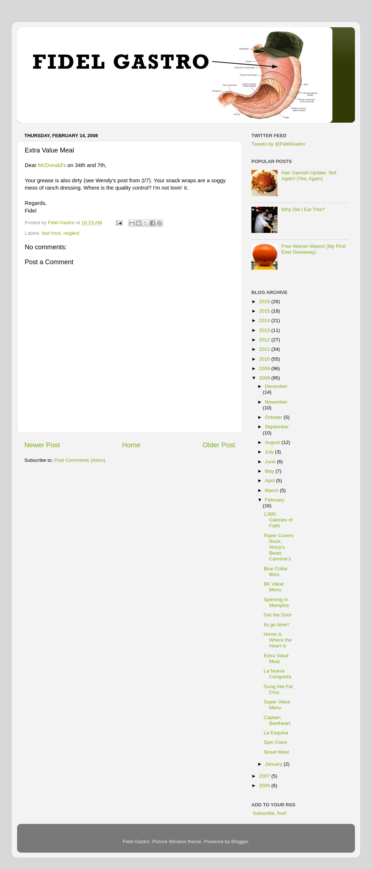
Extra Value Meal (276, 658)
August (273, 442)
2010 (265, 359)
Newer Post (42, 445)
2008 (265, 378)
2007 (265, 776)
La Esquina (276, 732)
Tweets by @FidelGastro (278, 144)
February (274, 500)
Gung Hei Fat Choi (278, 689)
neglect (72, 233)
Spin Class (275, 742)
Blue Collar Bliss (276, 571)
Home (131, 445)
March (272, 490)
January (274, 764)
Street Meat (276, 752)
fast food (51, 233)
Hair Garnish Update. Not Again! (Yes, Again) (308, 175)
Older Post (219, 445)
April (270, 480)
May (270, 471)
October (274, 417)
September (277, 426)
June (271, 461)
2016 (265, 301)
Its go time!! (276, 624)
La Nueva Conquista (277, 673)
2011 (265, 349)
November (276, 402)
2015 (265, 311)
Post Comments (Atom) (79, 460)
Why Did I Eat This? (302, 209)
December (276, 386)
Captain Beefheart (277, 720)
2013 (265, 330)
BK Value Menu (274, 586)
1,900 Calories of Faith (278, 519)
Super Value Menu (277, 704)
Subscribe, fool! (269, 813)
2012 (265, 339)
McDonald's (52, 165)
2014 (265, 320)
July (270, 452)
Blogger (239, 841)
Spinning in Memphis (276, 602)
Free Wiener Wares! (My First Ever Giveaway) (313, 249)
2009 (265, 368)
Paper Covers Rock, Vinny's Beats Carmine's (279, 547)
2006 (265, 785)
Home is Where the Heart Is (278, 639)
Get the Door (278, 615)
